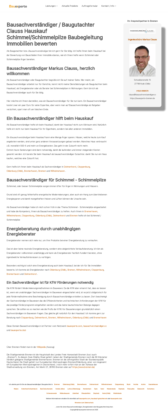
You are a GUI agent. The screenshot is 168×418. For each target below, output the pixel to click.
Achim (143, 384)
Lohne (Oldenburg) (73, 389)
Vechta (135, 384)
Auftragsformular (90, 6)
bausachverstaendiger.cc (95, 326)
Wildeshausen (65, 393)
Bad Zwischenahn (46, 389)
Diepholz (96, 393)
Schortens (150, 389)
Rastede (122, 389)
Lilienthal (75, 393)
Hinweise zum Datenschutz (84, 403)
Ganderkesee (153, 384)
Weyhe (16, 389)
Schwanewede (51, 393)
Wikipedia (41, 347)
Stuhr (129, 384)
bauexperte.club (18, 330)
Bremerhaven (30, 171)
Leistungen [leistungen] (51, 6)
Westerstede (111, 389)
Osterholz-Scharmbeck (29, 389)
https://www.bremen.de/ (83, 367)
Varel (102, 389)
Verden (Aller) (60, 389)
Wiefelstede (117, 393)
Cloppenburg (84, 167)
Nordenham (87, 389)
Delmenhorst (70, 167)
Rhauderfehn (86, 393)
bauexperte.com (74, 326)
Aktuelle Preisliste (70, 6)
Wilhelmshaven (58, 171)
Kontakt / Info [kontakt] (108, 6)
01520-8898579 (142, 91)
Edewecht (141, 389)
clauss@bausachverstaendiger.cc (142, 95)
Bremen (42, 171)
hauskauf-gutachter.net (99, 398)
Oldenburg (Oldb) (15, 171)
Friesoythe (131, 389)
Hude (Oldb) (106, 393)
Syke (96, 389)
